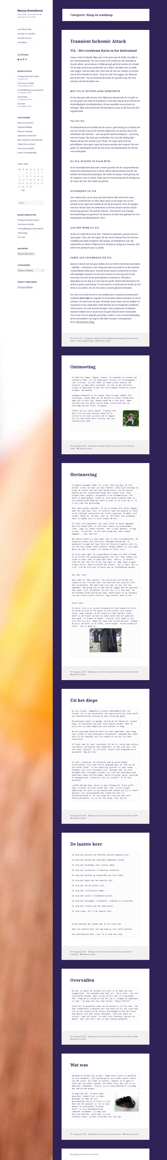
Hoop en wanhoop (25, 131)
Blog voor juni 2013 (25, 123)
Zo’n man (21, 103)
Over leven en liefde (26, 83)
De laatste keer (86, 844)
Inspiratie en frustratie (27, 135)
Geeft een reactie (104, 341)
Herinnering (83, 474)
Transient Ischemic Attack (28, 76)
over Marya (22, 42)
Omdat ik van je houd (26, 144)
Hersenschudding (25, 127)
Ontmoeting (22, 97)
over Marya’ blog (25, 29)
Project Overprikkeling (27, 152)
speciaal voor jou (24, 38)
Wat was (79, 1065)
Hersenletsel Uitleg (85, 322)
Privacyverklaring (25, 287)
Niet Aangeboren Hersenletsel (30, 140)
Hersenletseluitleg (86, 341)
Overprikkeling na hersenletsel (30, 90)
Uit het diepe (84, 700)
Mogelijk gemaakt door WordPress (84, 1154)
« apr (23, 190)
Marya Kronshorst (30, 10)
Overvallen (82, 980)
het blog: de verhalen (26, 33)
